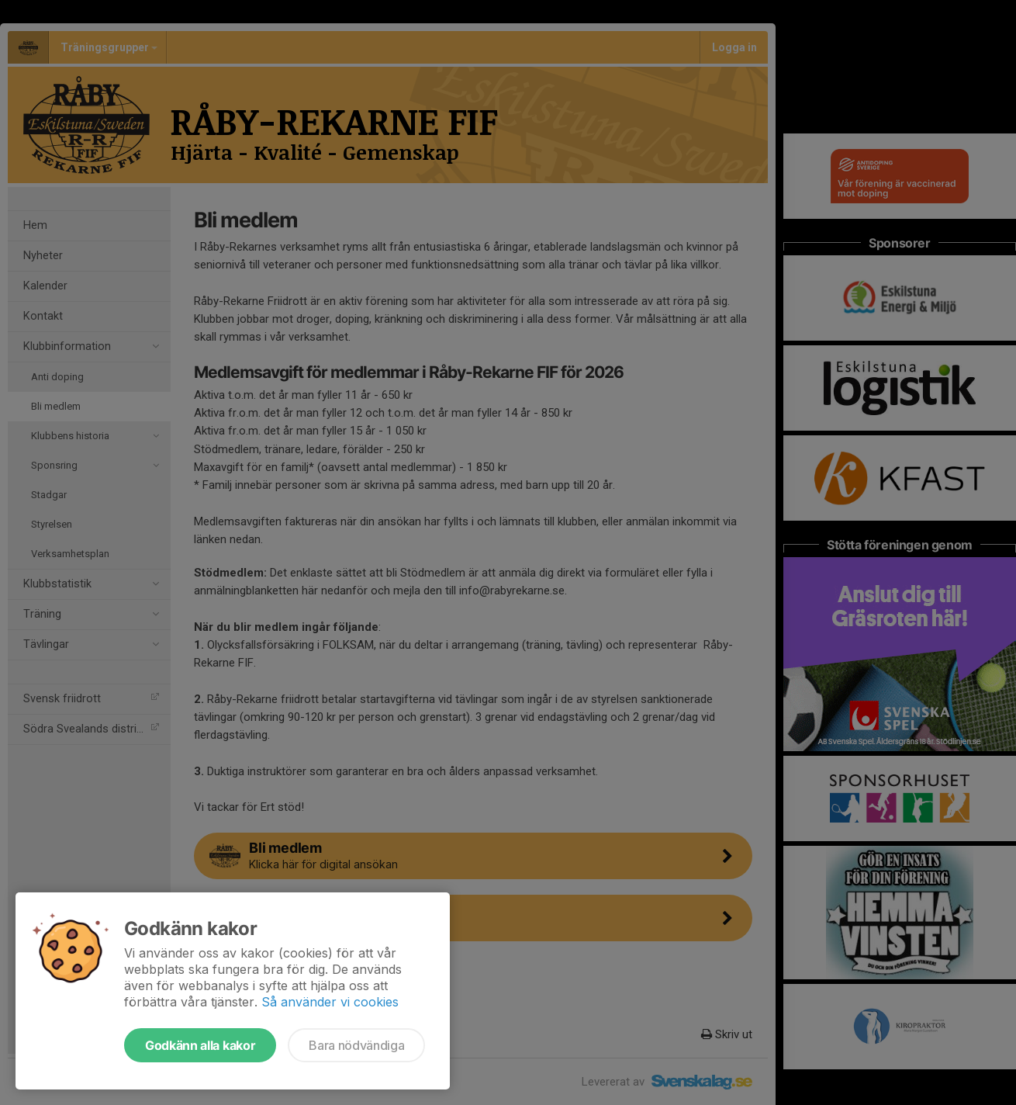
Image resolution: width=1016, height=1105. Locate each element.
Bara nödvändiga (356, 1045)
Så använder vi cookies (330, 1002)
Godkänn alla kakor (200, 1045)
